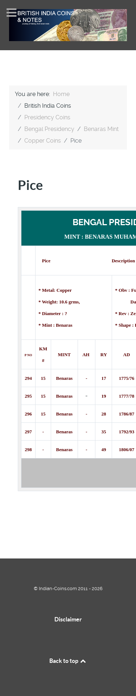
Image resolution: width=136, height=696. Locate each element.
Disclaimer (68, 619)
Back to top (68, 660)
